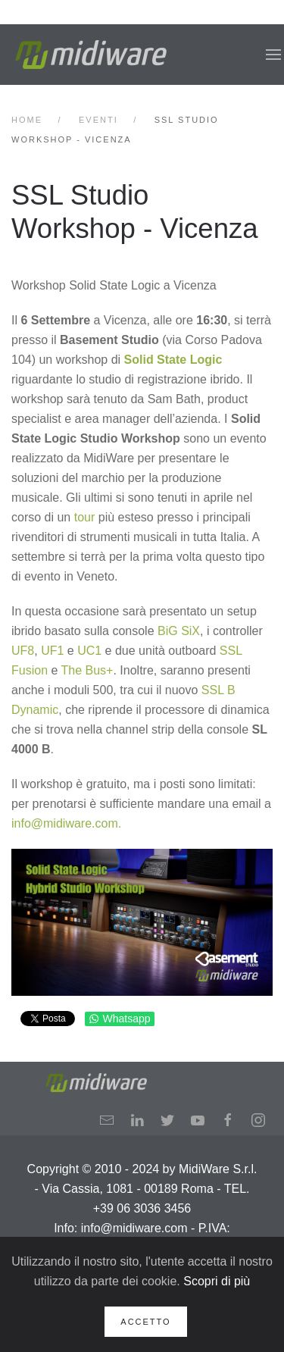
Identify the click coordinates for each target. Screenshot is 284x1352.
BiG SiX (179, 630)
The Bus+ (87, 670)
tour (84, 517)
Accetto (145, 1321)
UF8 (22, 650)
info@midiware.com (64, 823)
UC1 (89, 650)
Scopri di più (216, 1281)
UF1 (52, 650)
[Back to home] (91, 54)
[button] (273, 54)
